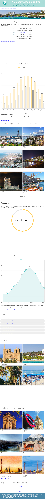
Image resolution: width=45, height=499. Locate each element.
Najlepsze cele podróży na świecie (7, 233)
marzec (20, 489)
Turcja (24, 454)
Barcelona (3, 146)
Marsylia (25, 191)
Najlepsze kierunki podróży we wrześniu (8, 40)
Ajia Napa (25, 364)
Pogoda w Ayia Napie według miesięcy (8, 309)
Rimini (2, 169)
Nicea (24, 146)
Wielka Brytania (25, 431)
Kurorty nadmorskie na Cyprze (7, 332)
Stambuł (25, 453)
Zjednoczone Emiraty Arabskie (6, 476)
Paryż (2, 430)
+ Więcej (22, 196)
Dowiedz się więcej (9, 497)
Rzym (2, 453)
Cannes (24, 169)
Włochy (2, 454)
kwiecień (20, 491)
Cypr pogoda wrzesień (12, 8)
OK (42, 495)
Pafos (2, 386)
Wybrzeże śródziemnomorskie (7, 323)
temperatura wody (22, 32)
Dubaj (2, 475)
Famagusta (4, 364)
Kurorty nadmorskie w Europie (7, 320)
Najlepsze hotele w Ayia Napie (6, 118)
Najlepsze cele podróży (5, 478)
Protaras (25, 386)
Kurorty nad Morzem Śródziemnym (8, 329)
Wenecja (25, 475)
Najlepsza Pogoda (4, 8)
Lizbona (2, 191)
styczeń (20, 486)
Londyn (25, 430)
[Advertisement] (22, 50)
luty (19, 488)
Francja (2, 431)
